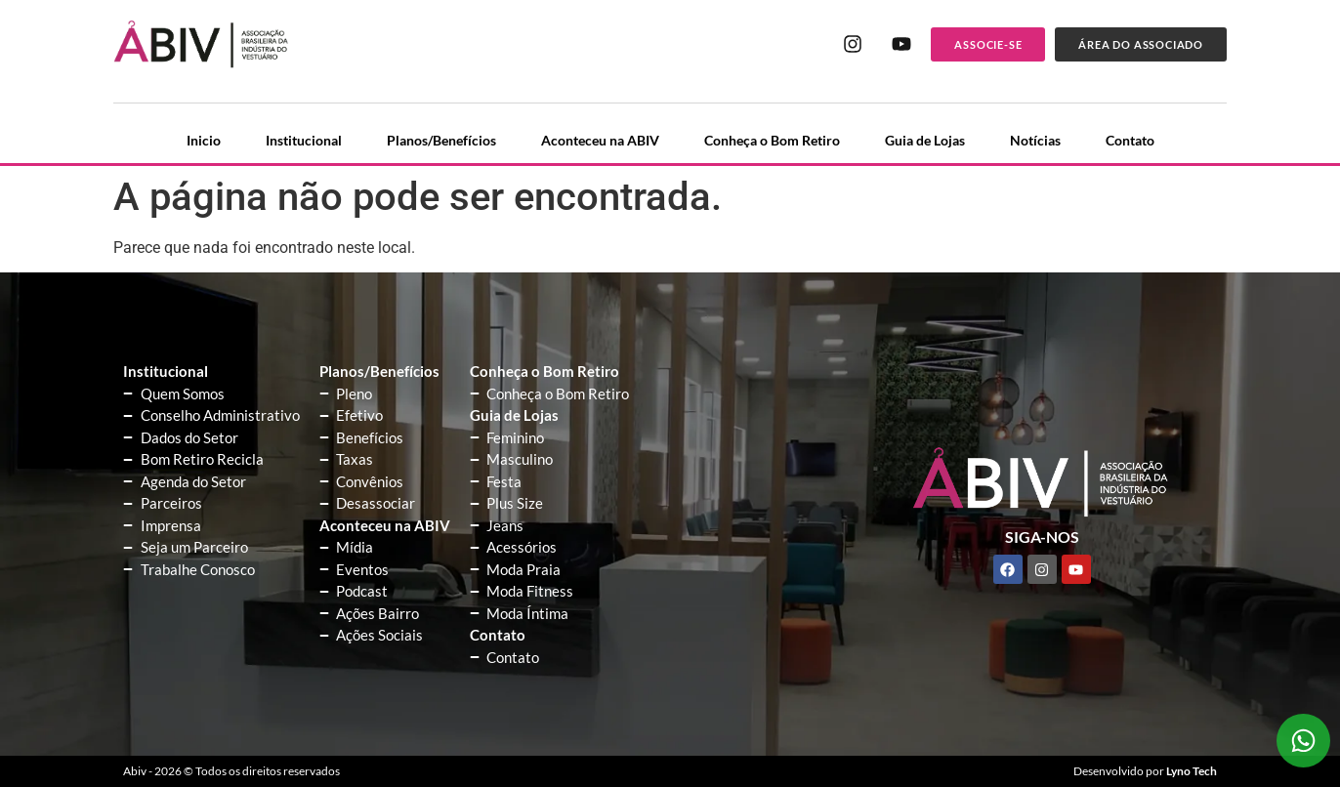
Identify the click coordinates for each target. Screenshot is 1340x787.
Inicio (204, 140)
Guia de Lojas (925, 140)
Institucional (304, 140)
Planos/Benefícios (441, 140)
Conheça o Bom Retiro (772, 140)
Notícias (1035, 140)
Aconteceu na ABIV (600, 140)
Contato (1130, 140)
